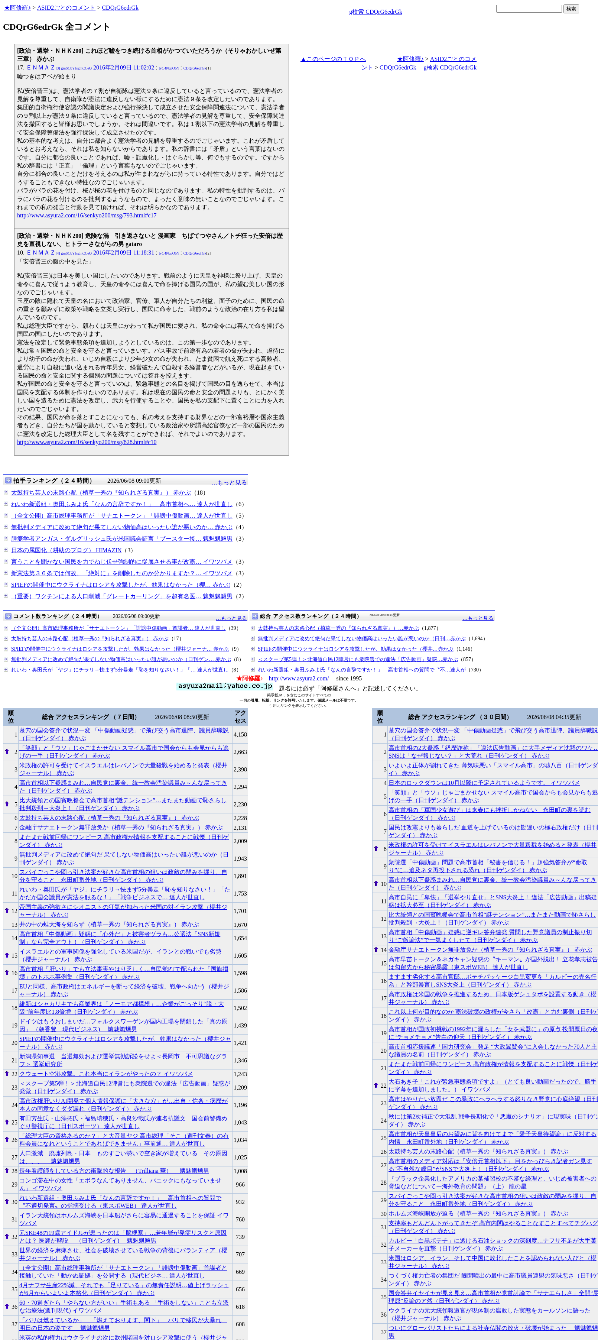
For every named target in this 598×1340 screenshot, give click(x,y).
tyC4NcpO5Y (169, 68)
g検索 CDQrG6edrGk (375, 12)
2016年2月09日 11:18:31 (123, 252)
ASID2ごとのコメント (66, 7)
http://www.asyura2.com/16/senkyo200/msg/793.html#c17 (86, 215)
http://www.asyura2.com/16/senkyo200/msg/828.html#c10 (86, 442)
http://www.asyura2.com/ (299, 678)
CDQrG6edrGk (120, 7)
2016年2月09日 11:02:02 (123, 67)
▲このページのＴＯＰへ (333, 59)
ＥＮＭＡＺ (59, 67)
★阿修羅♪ (17, 7)
